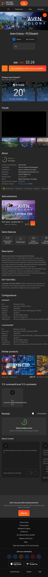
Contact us (24, 532)
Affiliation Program (24, 528)
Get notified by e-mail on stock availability (28, 68)
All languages (39, 413)
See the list (22, 165)
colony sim (19, 188)
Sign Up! (24, 513)
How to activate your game (27, 169)
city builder (28, 188)
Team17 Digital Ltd (24, 174)
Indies (20, 179)
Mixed (20, 181)
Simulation (26, 179)
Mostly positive (23, 184)
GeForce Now (9, 188)
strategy (37, 188)
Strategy (34, 179)
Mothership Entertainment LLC (28, 172)
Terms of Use (24, 522)
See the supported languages (28, 167)
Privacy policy (24, 525)
